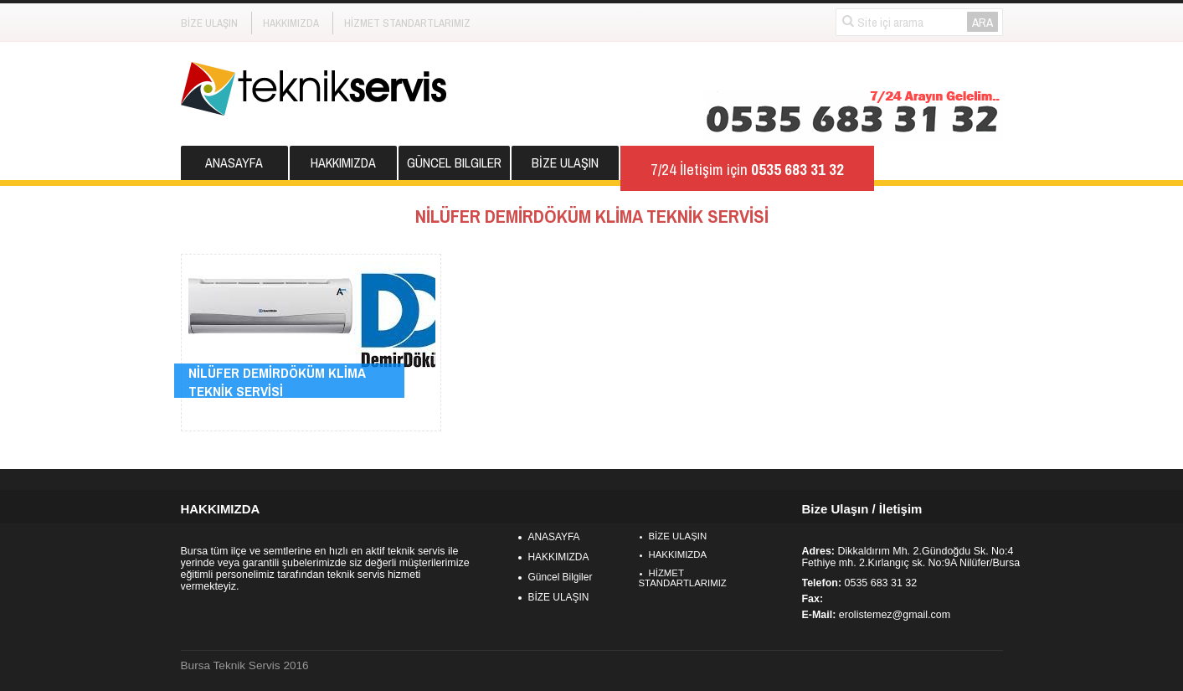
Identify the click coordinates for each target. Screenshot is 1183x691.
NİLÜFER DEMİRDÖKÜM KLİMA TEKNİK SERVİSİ (276, 382)
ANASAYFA (234, 162)
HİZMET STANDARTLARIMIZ (407, 23)
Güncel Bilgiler (454, 162)
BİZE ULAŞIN (209, 23)
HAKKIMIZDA (291, 23)
